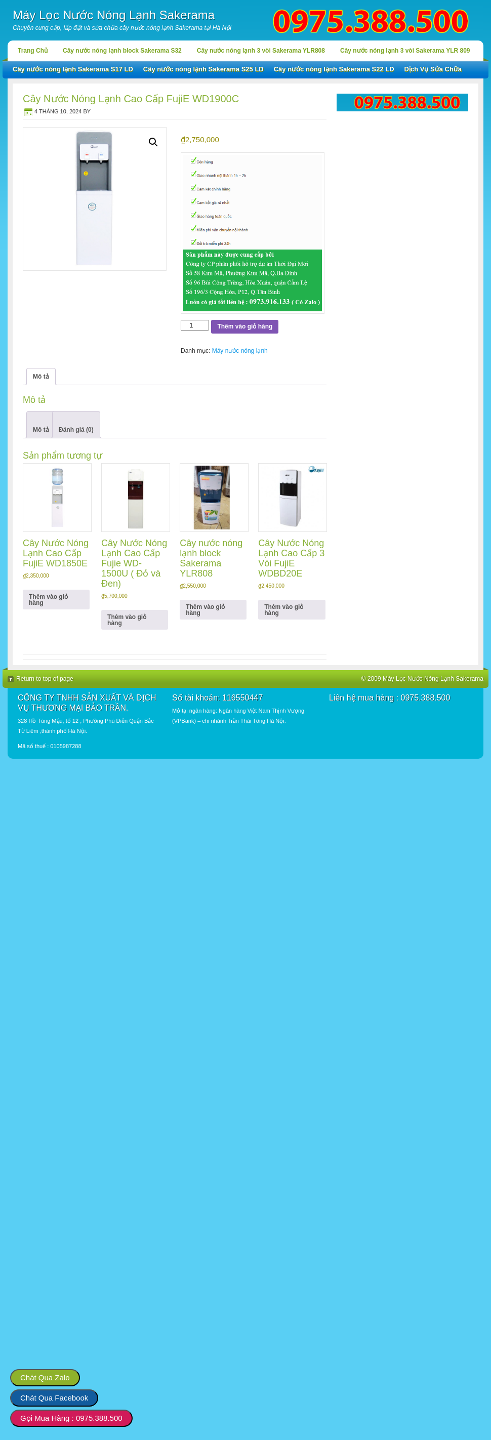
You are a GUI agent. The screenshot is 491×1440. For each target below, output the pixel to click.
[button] (153, 142)
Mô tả (41, 429)
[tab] (41, 424)
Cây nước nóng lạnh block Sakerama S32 (122, 50)
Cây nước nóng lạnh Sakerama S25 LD (203, 69)
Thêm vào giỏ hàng (244, 326)
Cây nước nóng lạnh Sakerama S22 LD (334, 69)
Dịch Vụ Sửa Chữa (433, 69)
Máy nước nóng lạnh (240, 350)
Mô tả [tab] (41, 376)
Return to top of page (44, 678)
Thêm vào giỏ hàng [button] (48, 599)
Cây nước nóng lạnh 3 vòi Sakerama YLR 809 (405, 50)
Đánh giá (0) (76, 429)
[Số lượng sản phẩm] (195, 325)
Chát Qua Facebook (54, 1397)
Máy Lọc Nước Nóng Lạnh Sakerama (114, 15)
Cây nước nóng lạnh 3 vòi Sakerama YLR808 (261, 50)
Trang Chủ (33, 50)
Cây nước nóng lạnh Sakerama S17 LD (73, 69)
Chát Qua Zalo (45, 1377)
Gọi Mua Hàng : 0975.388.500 (71, 1418)
